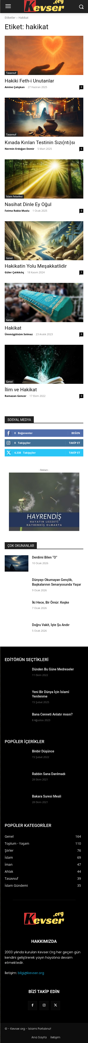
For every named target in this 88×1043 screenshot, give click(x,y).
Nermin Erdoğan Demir (19, 148)
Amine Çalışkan (15, 87)
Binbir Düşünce (43, 751)
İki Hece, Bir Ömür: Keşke (50, 602)
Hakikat (13, 328)
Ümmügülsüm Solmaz (19, 334)
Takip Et (74, 443)
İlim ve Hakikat (21, 389)
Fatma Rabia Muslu (17, 210)
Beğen (75, 433)
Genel (9, 258)
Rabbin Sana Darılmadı (48, 774)
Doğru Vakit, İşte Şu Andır (51, 625)
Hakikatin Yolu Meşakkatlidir (36, 266)
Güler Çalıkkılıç (14, 272)
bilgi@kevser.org (31, 973)
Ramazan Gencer (15, 396)
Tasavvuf (11, 73)
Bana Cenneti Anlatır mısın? (52, 714)
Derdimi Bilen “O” (44, 557)
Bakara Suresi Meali (46, 796)
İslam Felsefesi (14, 196)
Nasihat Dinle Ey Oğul (28, 204)
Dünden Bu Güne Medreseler (53, 669)
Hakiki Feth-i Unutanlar (29, 81)
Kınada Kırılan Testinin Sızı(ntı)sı (40, 142)
